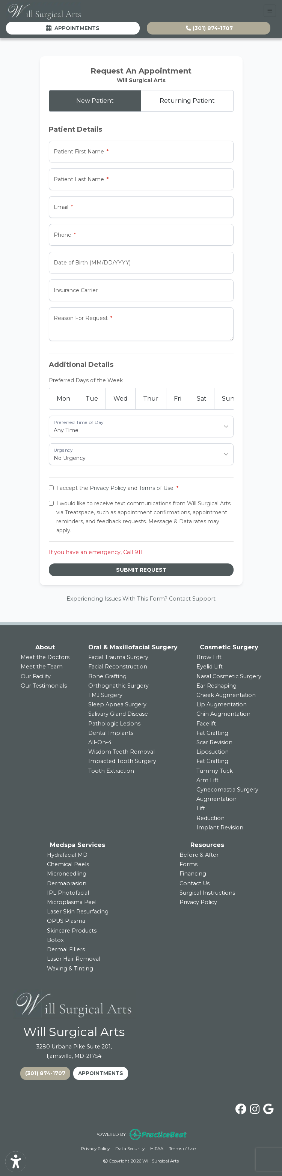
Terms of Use (156, 488)
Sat (202, 398)
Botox (55, 940)
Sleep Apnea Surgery (117, 704)
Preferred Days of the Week (86, 380)
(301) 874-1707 (209, 28)
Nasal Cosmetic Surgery (228, 676)
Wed (120, 398)
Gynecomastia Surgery (227, 789)
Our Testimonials (44, 685)
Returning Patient (187, 100)
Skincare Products (72, 930)
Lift (200, 808)
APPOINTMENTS (100, 1073)
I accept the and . (115, 488)
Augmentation (216, 799)
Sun (228, 398)
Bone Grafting (107, 676)
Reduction (210, 818)
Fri (177, 398)
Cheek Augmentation (226, 695)
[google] (268, 1107)
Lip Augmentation (221, 704)
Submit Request (141, 570)
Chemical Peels (68, 864)
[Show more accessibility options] (16, 1162)
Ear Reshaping (216, 685)
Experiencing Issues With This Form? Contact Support (141, 598)
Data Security (130, 1148)
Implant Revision (219, 827)
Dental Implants (110, 733)
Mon (63, 398)
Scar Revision (214, 742)
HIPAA (156, 1148)
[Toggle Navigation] (270, 11)
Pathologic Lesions (114, 723)
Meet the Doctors (45, 657)
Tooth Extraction (111, 770)
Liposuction (212, 751)
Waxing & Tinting (70, 968)
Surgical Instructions (207, 892)
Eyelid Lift (209, 666)
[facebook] (240, 1107)
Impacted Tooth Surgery (122, 761)
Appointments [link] (73, 28)
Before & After (199, 855)
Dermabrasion (66, 883)
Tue (92, 398)
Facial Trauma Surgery (118, 657)
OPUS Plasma (66, 921)
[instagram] (254, 1107)
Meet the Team (42, 666)
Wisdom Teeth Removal (121, 751)
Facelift (206, 723)
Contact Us (194, 883)
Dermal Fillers (66, 949)
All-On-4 (100, 742)
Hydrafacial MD (67, 855)
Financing (192, 873)
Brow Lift (209, 657)
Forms (188, 864)
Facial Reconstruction (117, 666)
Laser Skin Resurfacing (78, 911)
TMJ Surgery (105, 695)
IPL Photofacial (68, 892)
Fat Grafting (212, 733)
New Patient (95, 100)
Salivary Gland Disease (118, 713)
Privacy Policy (108, 488)
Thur (150, 398)
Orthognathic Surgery (118, 685)
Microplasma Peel (72, 902)
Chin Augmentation (223, 713)
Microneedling (66, 873)
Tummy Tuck (214, 770)
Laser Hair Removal (73, 958)
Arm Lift (207, 780)
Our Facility (36, 676)
